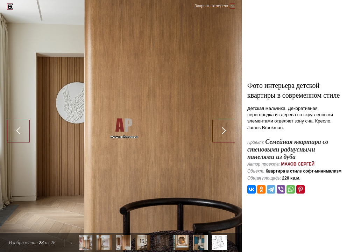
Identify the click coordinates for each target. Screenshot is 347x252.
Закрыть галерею (211, 6)
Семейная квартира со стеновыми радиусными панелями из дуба (287, 149)
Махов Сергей (297, 164)
